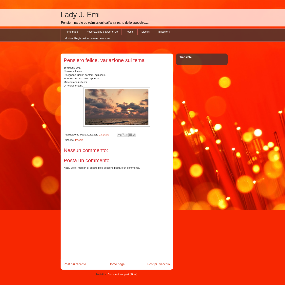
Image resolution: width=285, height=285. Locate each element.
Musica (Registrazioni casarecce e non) (87, 38)
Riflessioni (164, 31)
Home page (71, 31)
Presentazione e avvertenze (102, 31)
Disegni (146, 31)
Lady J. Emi (80, 14)
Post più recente (75, 264)
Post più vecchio (158, 264)
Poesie (130, 31)
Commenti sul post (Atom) (122, 274)
